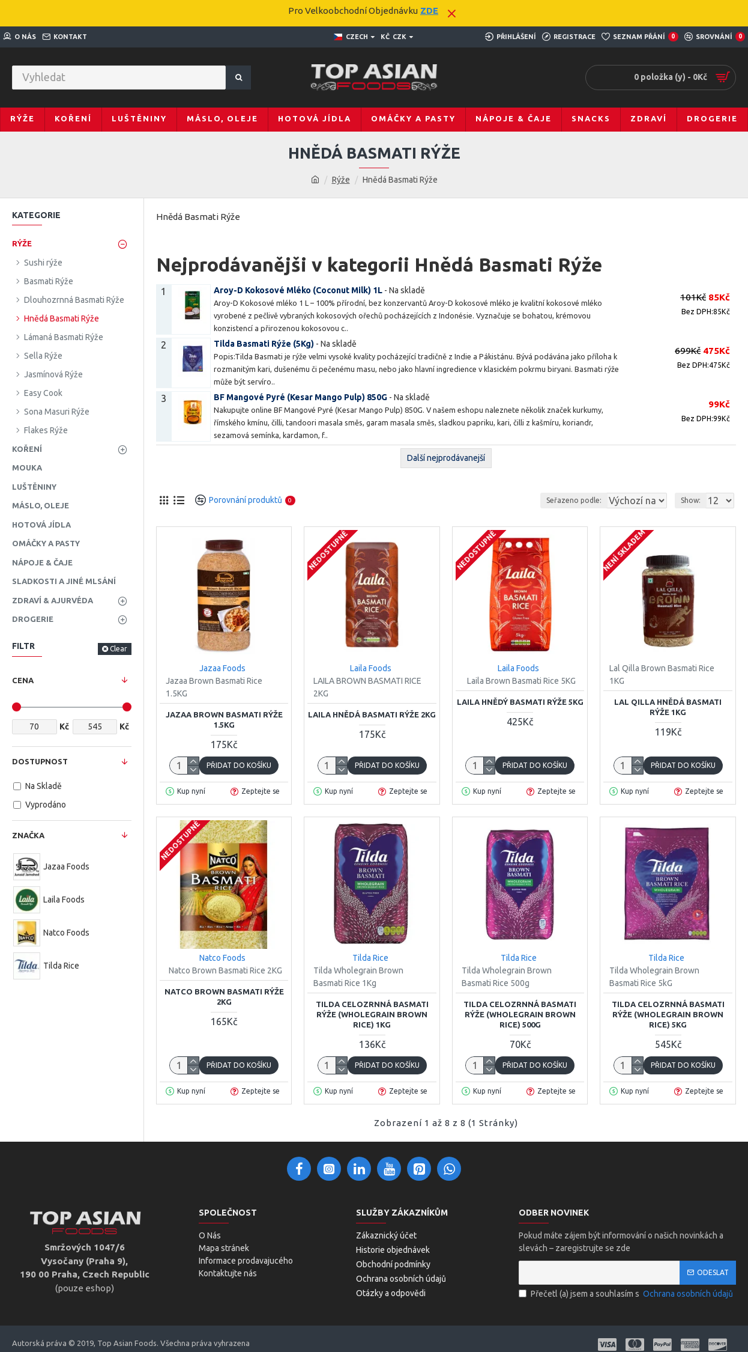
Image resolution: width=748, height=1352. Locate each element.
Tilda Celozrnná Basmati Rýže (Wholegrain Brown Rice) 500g (519, 1014)
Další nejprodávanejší (446, 458)
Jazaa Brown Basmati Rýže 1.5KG (224, 719)
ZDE (429, 10)
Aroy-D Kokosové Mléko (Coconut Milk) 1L (298, 290)
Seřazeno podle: (551, 500)
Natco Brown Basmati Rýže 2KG (224, 996)
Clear (118, 649)
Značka (28, 835)
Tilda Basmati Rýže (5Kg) (264, 344)
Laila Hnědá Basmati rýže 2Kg (372, 714)
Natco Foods (222, 958)
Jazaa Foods (222, 668)
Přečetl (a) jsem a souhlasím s (627, 1294)
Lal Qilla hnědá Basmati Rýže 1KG (668, 707)
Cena (23, 680)
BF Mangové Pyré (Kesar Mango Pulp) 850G (300, 397)
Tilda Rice (370, 958)
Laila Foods (370, 668)
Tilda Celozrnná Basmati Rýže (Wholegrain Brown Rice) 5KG (668, 1014)
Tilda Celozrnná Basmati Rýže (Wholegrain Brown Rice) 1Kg (372, 1014)
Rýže (341, 179)
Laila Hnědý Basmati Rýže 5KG (520, 702)
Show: (694, 500)
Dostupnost (40, 761)
